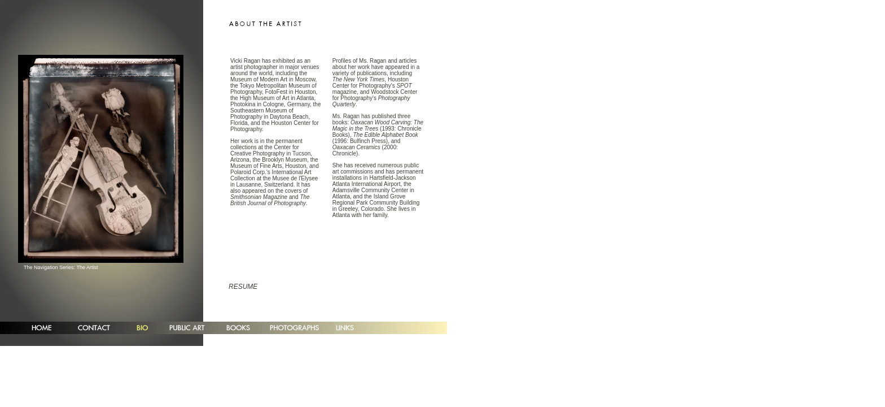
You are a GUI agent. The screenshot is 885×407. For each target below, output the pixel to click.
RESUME (243, 287)
